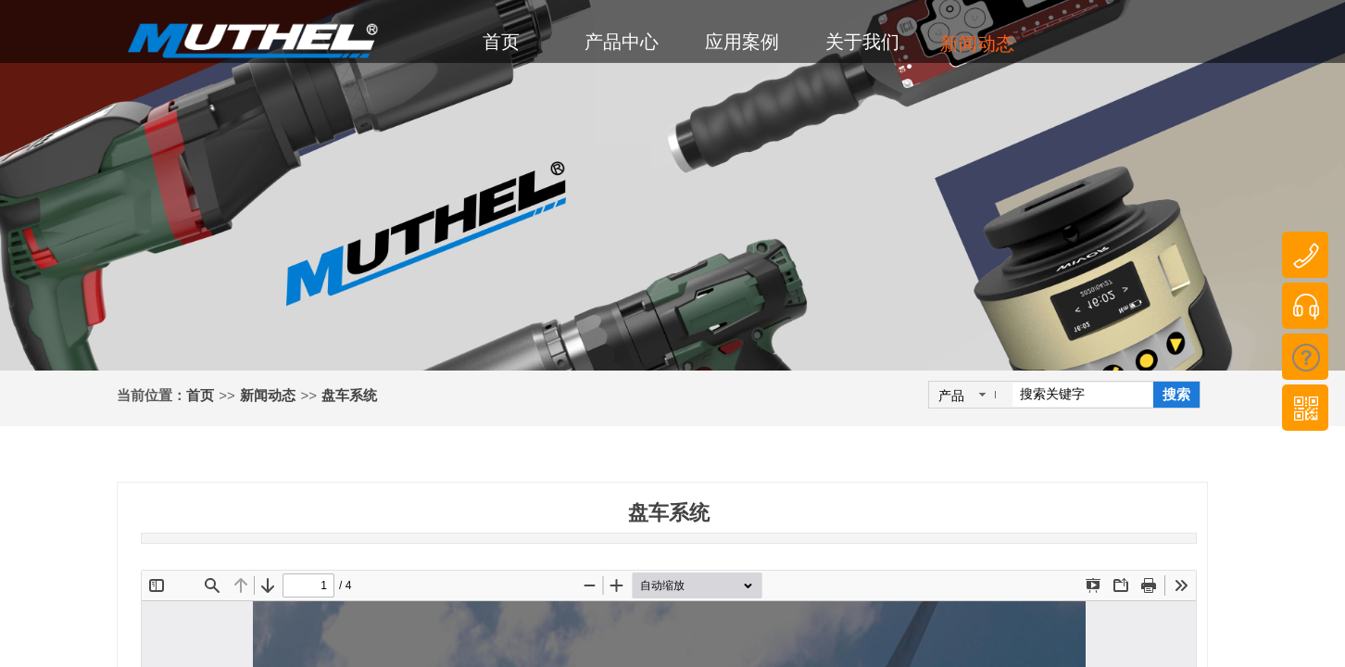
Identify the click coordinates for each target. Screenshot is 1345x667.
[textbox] (1082, 395)
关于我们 (862, 41)
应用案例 (742, 41)
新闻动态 (267, 395)
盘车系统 (349, 395)
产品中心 (622, 41)
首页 (200, 395)
